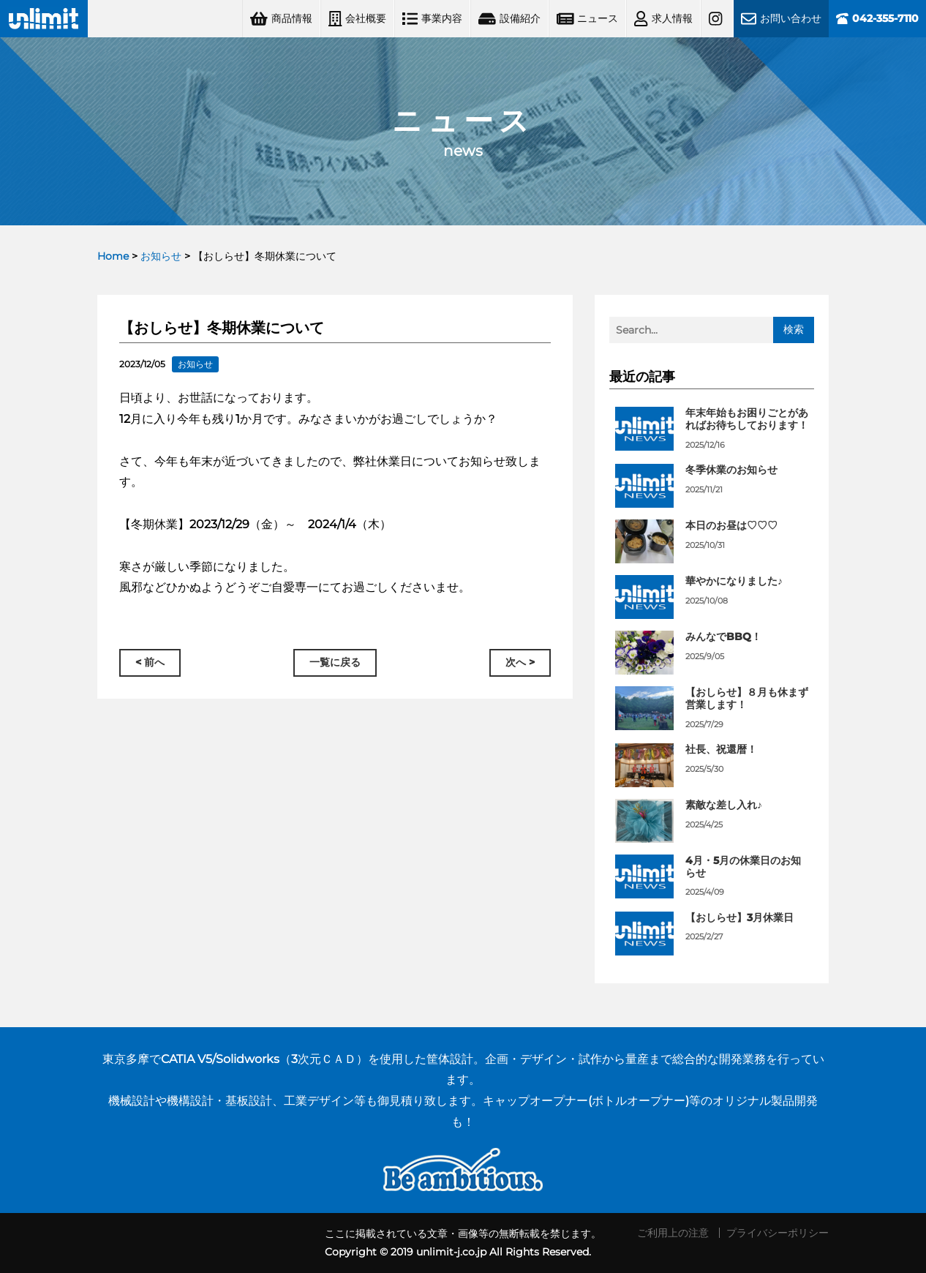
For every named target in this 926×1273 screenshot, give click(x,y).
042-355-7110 (877, 18)
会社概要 (357, 18)
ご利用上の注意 (673, 1232)
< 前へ (150, 662)
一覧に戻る (335, 662)
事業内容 (432, 18)
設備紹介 (509, 18)
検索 (793, 329)
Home (113, 256)
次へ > (520, 662)
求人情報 (663, 18)
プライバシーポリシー (777, 1232)
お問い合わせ (781, 18)
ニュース (588, 18)
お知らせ (160, 256)
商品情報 (281, 18)
